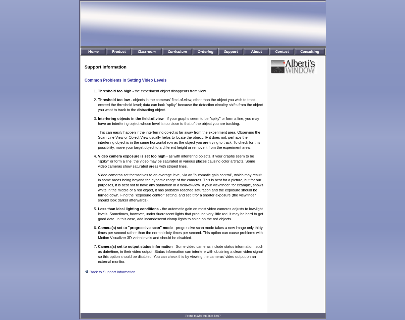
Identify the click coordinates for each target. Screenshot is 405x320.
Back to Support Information (110, 272)
